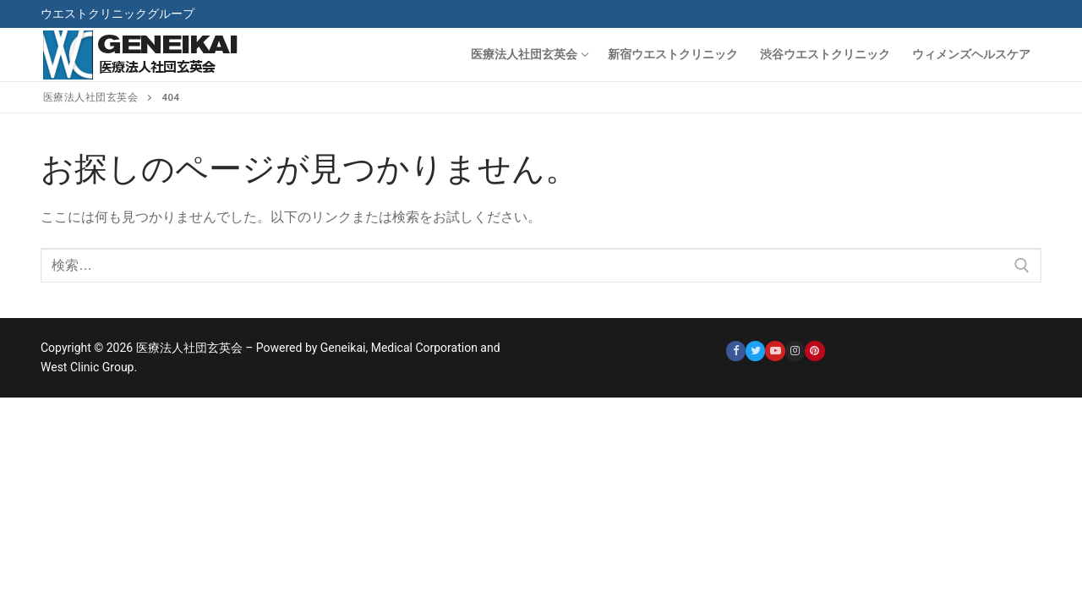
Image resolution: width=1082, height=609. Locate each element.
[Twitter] (755, 350)
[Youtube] (774, 350)
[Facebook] (736, 350)
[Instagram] (795, 350)
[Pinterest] (814, 350)
